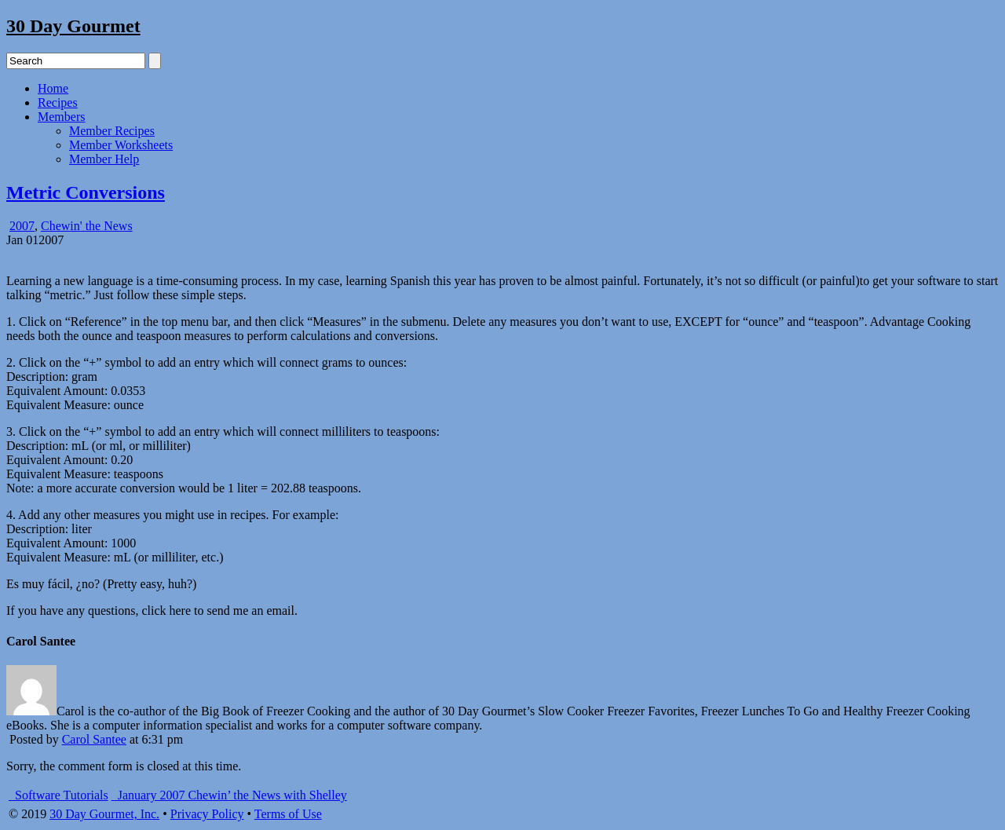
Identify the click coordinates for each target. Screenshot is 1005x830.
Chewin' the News (87, 225)
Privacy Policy (207, 814)
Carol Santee (94, 739)
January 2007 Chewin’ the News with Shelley (229, 795)
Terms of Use (288, 814)
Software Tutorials (58, 795)
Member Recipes (112, 130)
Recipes (58, 102)
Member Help (104, 159)
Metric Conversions (85, 192)
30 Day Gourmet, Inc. (104, 814)
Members (61, 116)
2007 (22, 225)
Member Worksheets (121, 145)
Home (53, 88)
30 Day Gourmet (73, 26)
